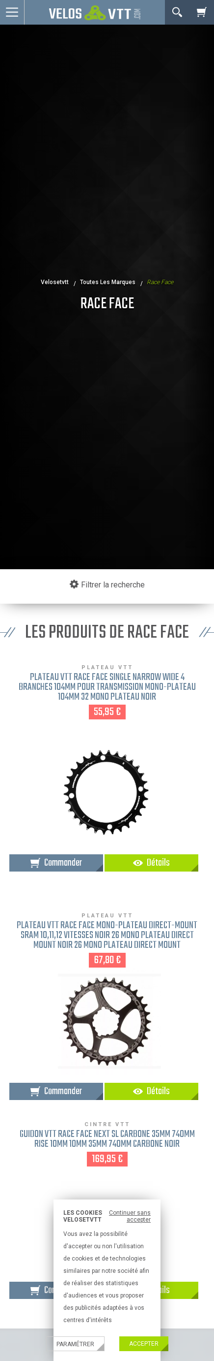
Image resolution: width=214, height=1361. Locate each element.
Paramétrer (75, 1344)
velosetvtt (55, 282)
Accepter (144, 1343)
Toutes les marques (107, 282)
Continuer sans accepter (130, 1216)
